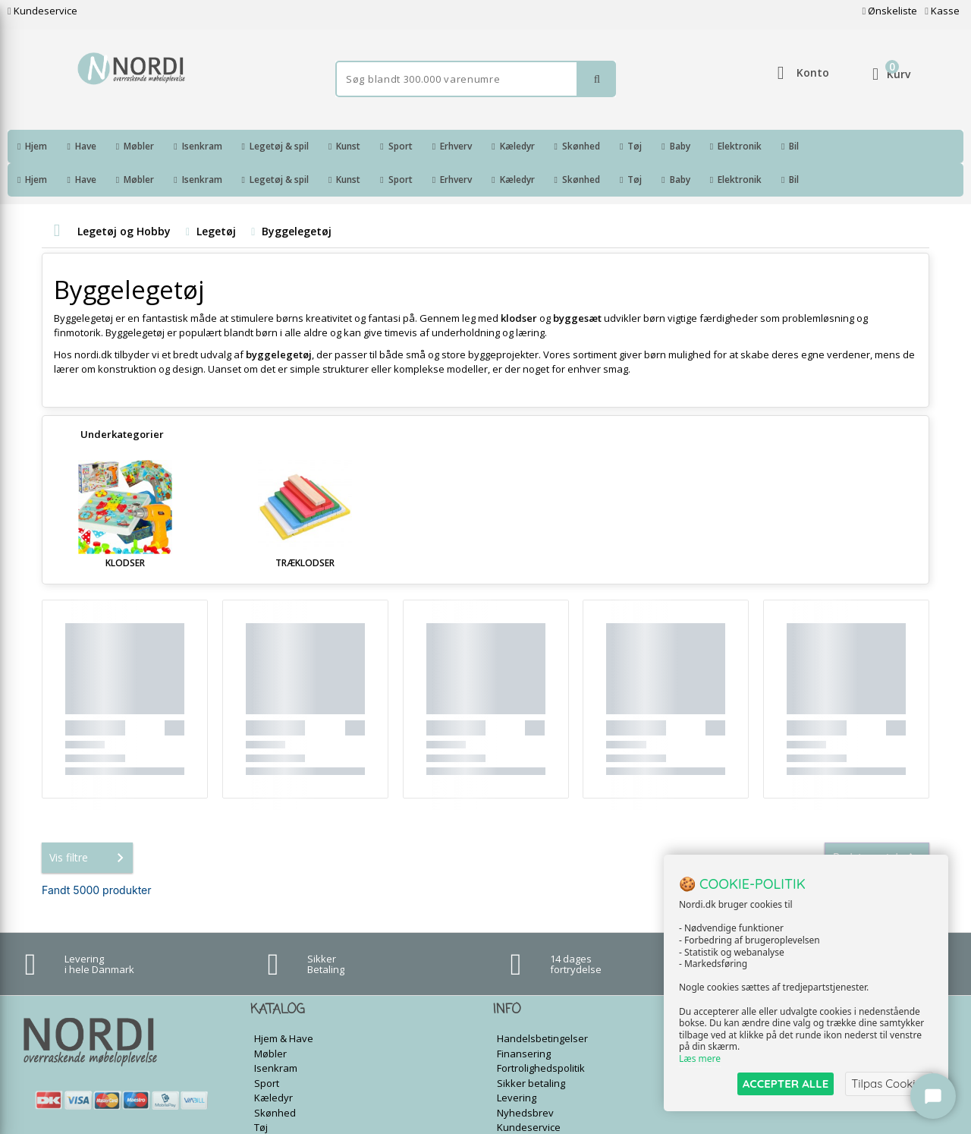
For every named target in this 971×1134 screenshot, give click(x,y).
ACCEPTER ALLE (785, 1083)
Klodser (125, 529)
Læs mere (700, 1059)
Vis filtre (89, 824)
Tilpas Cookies (889, 1083)
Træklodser (305, 529)
